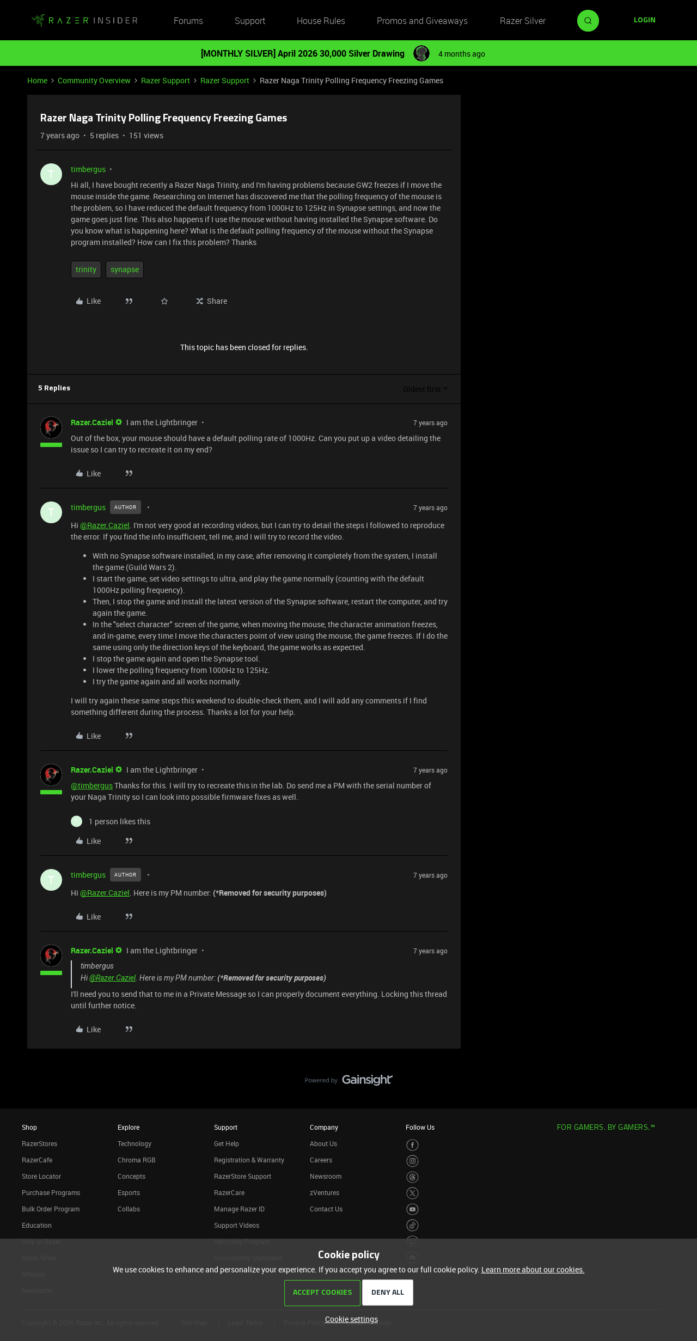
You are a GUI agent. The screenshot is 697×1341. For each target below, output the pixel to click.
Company (324, 1127)
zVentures (324, 1192)
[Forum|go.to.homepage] (84, 21)
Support (250, 21)
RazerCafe (37, 1159)
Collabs (129, 1208)
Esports (129, 1192)
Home (37, 80)
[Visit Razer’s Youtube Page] (412, 1209)
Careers (321, 1159)
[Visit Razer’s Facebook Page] (412, 1145)
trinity (86, 269)
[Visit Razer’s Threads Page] (412, 1177)
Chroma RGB (137, 1159)
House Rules (321, 21)
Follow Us (420, 1127)
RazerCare (229, 1192)
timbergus (88, 169)
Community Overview (94, 80)
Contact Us (326, 1208)
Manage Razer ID (239, 1208)
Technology (134, 1143)
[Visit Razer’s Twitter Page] (412, 1193)
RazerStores (39, 1143)
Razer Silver (523, 21)
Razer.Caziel (92, 422)
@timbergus (92, 785)
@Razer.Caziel (105, 525)
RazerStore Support (242, 1176)
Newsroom (325, 1176)
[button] (644, 21)
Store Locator (41, 1176)
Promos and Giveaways (422, 21)
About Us (323, 1143)
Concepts (131, 1176)
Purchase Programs (51, 1192)
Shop (29, 1127)
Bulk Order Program (51, 1208)
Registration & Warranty (249, 1159)
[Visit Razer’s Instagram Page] (412, 1161)
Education (37, 1225)
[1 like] (110, 821)
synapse (125, 269)
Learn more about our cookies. (533, 1269)
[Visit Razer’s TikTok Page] (412, 1225)
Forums (188, 21)
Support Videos (236, 1225)
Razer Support (165, 80)
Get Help (226, 1143)
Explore (128, 1127)
